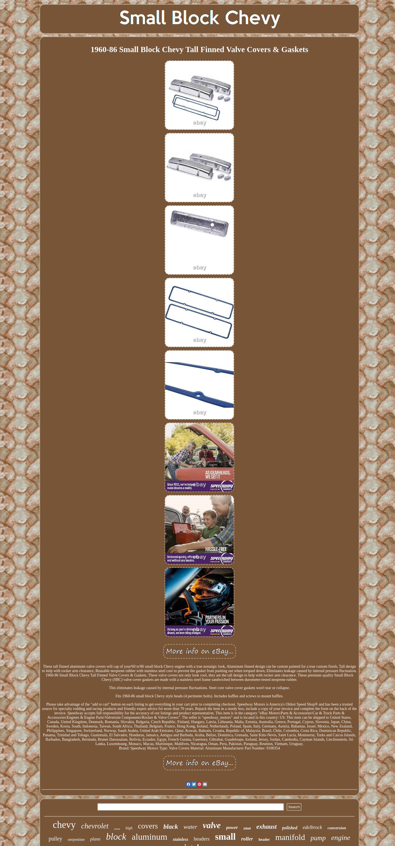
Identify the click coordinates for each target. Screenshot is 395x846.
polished (289, 827)
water (190, 826)
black (170, 826)
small (225, 837)
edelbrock (312, 827)
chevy (64, 824)
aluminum (149, 837)
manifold (290, 837)
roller (247, 839)
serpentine (76, 839)
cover (117, 828)
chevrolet (94, 826)
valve (212, 825)
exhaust (266, 826)
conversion (337, 828)
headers (202, 839)
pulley (55, 839)
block (116, 836)
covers (148, 826)
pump (318, 838)
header (264, 839)
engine (340, 838)
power (232, 827)
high (129, 828)
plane (95, 839)
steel (247, 828)
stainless (180, 839)
